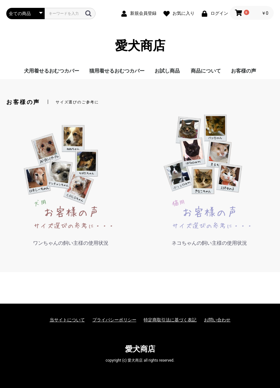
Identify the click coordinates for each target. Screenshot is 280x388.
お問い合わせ (217, 319)
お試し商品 (167, 71)
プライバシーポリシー (114, 319)
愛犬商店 (140, 45)
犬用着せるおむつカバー (51, 71)
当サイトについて (67, 319)
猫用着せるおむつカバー (117, 71)
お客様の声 (243, 71)
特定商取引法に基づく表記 (170, 319)
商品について (206, 71)
